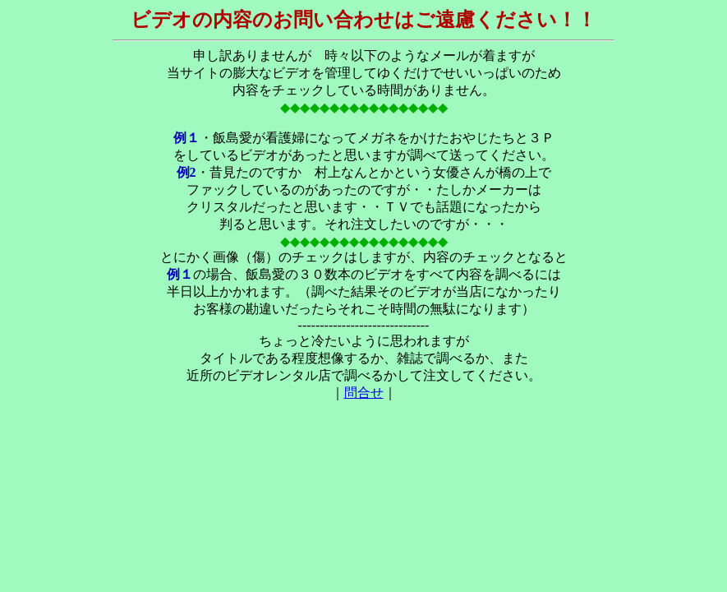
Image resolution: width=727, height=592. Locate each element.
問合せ (364, 393)
